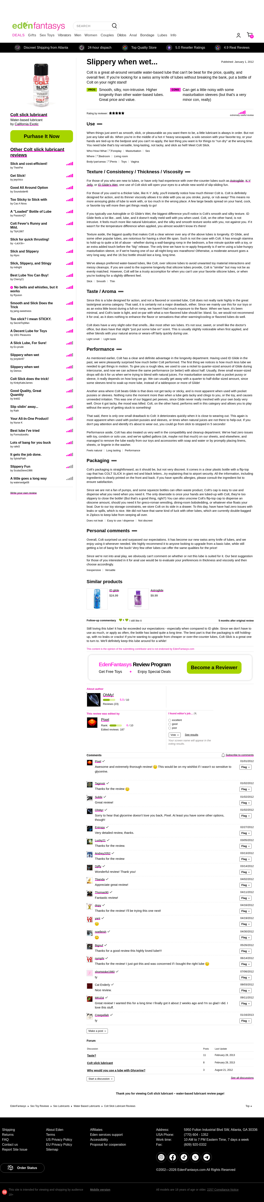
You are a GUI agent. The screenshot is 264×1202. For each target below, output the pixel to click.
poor (174, 728)
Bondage (147, 35)
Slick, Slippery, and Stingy (30, 263)
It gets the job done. (25, 454)
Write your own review (23, 492)
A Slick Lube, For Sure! (28, 343)
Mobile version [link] (100, 1189)
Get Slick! (18, 175)
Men (77, 35)
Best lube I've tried (25, 430)
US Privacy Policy (59, 1139)
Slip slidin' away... (24, 406)
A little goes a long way (28, 478)
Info (173, 35)
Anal (133, 35)
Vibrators (64, 35)
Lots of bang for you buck (30, 442)
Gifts (32, 35)
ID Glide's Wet (108, 184)
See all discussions (242, 1077)
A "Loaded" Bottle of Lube (30, 211)
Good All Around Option (29, 187)
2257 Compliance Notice (223, 1189)
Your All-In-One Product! (29, 418)
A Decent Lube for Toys (28, 331)
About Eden (54, 1129)
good (175, 724)
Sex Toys (47, 35)
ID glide (114, 590)
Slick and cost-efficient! (28, 163)
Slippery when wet (24, 355)
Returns (8, 1134)
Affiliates (96, 1129)
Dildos (121, 35)
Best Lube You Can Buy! (29, 275)
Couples (107, 35)
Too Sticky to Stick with (28, 199)
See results (191, 734)
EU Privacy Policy (59, 1144)
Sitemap (52, 1149)
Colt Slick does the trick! (29, 379)
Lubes (162, 35)
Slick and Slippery (24, 251)
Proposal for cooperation (108, 1144)
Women (91, 35)
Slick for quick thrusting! (29, 239)
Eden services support (106, 1134)
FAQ (5, 1139)
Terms (50, 1134)
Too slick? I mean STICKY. (30, 319)
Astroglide (237, 180)
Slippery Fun (20, 466)
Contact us (10, 1144)
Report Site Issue (14, 1149)
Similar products (105, 581)
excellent (177, 720)
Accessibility (99, 1139)
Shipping (8, 1129)
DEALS (18, 35)
